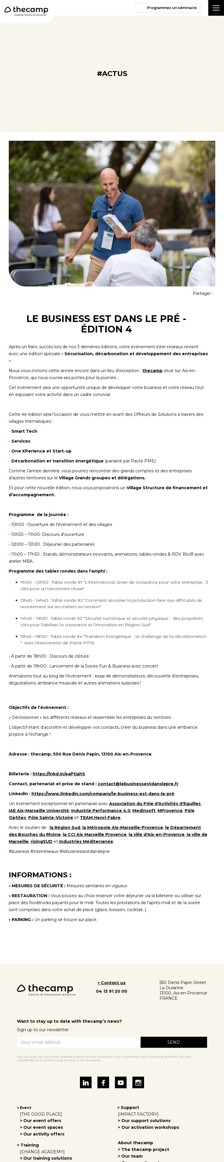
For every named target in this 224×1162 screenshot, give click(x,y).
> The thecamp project (143, 1149)
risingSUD (41, 841)
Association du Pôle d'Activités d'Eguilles (155, 803)
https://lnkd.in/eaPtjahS (59, 774)
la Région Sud (65, 827)
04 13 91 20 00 (111, 991)
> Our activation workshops (148, 1127)
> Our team (130, 1156)
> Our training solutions (46, 1158)
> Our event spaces (41, 1127)
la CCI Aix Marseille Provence (95, 834)
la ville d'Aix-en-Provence (157, 834)
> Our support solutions (144, 1120)
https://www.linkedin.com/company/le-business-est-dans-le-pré (103, 793)
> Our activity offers (42, 1134)
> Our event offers (40, 1120)
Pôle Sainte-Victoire (50, 817)
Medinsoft (143, 810)
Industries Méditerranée (85, 841)
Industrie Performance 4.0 (100, 810)
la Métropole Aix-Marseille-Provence (122, 827)
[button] (216, 8)
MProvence (170, 810)
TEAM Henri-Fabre (100, 817)
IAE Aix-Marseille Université (39, 810)
